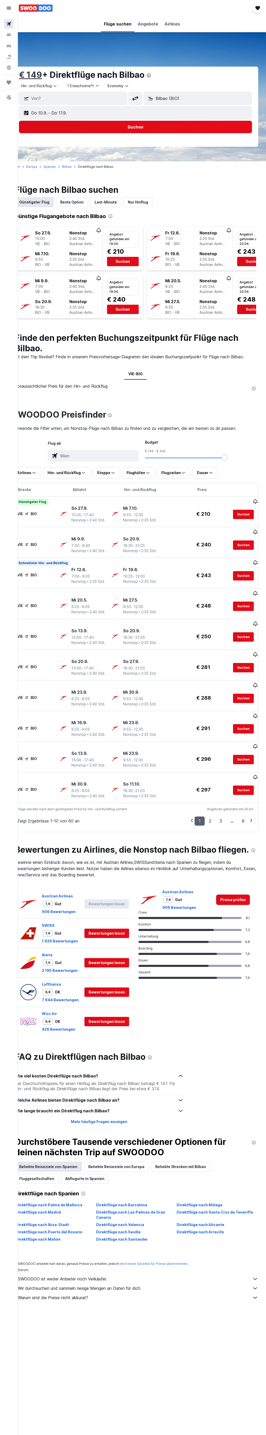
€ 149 (43, 75)
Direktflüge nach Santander (131, 1231)
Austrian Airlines (70, 877)
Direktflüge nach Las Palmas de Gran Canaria (139, 1206)
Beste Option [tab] (85, 202)
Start (29, 167)
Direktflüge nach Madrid (51, 1204)
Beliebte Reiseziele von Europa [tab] (129, 1158)
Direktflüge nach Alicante (205, 1216)
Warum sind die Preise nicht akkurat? (144, 1289)
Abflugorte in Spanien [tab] (97, 1170)
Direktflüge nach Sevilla (127, 1224)
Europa (44, 167)
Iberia (60, 936)
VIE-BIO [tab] (142, 380)
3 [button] (221, 792)
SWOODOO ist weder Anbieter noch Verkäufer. (144, 1271)
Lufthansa (64, 966)
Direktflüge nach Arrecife (204, 1224)
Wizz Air (62, 1005)
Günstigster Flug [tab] (47, 202)
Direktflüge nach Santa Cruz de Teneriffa (210, 1206)
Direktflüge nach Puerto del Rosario (62, 1224)
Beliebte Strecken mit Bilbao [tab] (193, 1158)
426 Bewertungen (71, 1021)
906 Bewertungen (72, 893)
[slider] (231, 464)
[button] (9, 8)
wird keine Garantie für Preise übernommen (166, 1256)
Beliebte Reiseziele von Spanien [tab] (61, 1158)
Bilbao (80, 167)
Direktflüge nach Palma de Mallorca (62, 1197)
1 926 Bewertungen (73, 922)
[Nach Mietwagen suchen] (9, 46)
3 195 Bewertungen (73, 952)
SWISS (61, 907)
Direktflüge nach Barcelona (130, 1197)
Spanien (62, 167)
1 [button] (200, 792)
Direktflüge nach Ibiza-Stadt (55, 1216)
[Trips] (9, 82)
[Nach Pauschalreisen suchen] (9, 57)
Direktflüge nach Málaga (204, 1197)
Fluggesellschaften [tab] (49, 1170)
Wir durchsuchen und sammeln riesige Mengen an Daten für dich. (144, 1280)
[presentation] (161, 75)
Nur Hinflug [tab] (151, 202)
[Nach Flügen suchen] (9, 24)
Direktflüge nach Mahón (51, 1231)
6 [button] (243, 792)
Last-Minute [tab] (119, 202)
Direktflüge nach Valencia (129, 1216)
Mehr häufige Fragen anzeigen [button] (107, 1113)
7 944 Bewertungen (73, 981)
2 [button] (210, 792)
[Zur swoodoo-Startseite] (36, 8)
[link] (233, 881)
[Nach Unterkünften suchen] (9, 35)
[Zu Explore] (9, 67)
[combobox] (131, 85)
